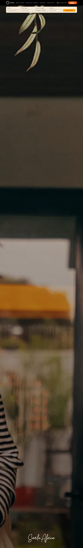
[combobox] (13, 10)
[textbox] (13, 10)
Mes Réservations (64, 2)
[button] (69, 10)
